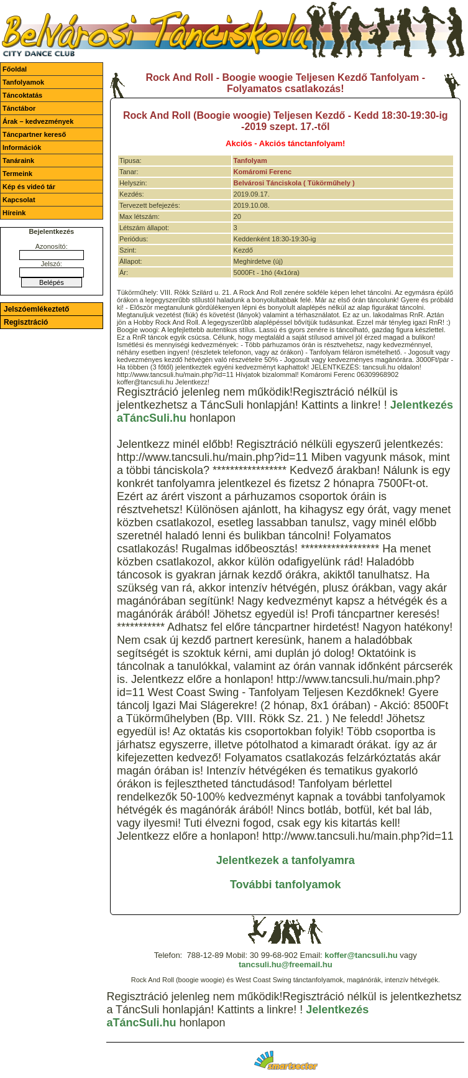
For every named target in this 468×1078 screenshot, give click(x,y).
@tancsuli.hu (372, 955)
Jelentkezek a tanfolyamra (285, 860)
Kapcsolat (18, 199)
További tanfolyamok (285, 884)
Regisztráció (26, 322)
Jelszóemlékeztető (36, 309)
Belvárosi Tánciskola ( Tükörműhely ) (294, 183)
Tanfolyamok (23, 82)
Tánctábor (18, 108)
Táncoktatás (22, 95)
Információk (21, 147)
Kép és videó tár (28, 186)
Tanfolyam (250, 160)
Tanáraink (18, 160)
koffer (335, 955)
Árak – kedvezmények (37, 121)
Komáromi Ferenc (263, 171)
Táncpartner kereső (34, 134)
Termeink (17, 173)
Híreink (13, 212)
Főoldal (14, 69)
